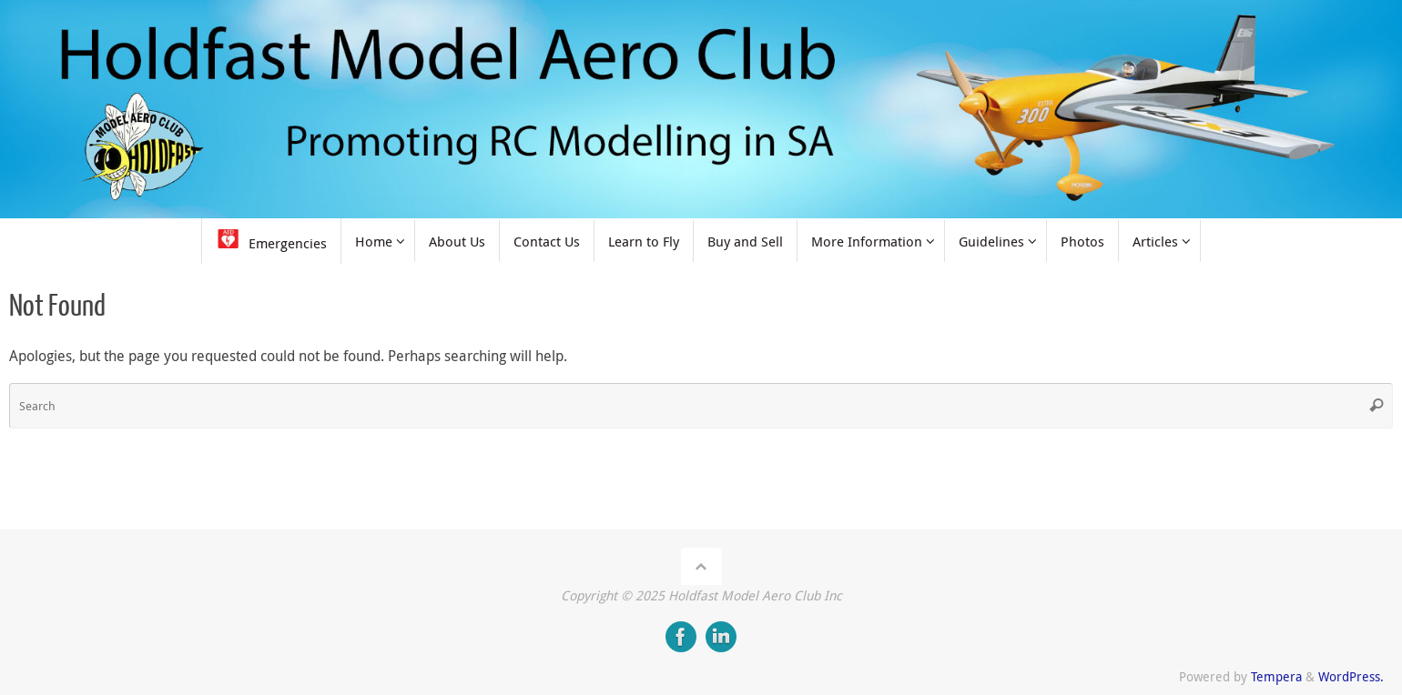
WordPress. (1351, 676)
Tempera (1276, 676)
